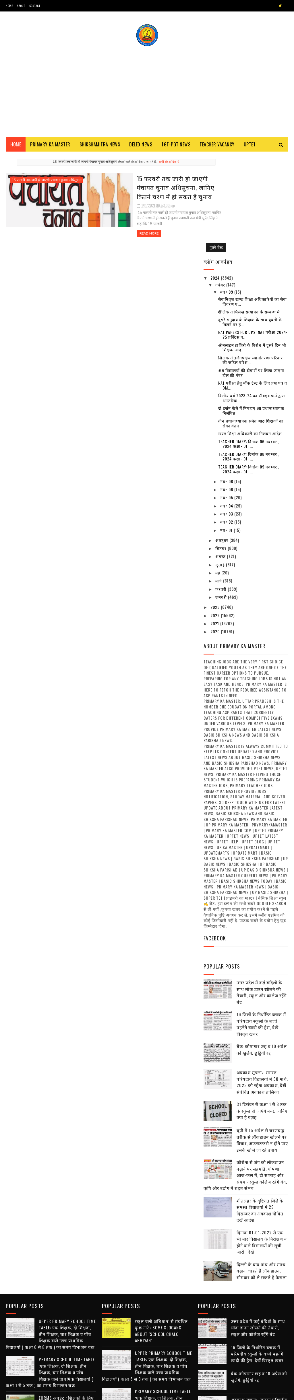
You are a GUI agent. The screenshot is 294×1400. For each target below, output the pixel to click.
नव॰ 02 (227, 422)
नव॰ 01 (227, 430)
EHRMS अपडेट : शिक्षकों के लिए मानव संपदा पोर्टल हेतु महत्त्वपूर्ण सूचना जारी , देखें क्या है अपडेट (66, 1302)
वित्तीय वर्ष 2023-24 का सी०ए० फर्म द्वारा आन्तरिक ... (251, 298)
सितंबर (221, 448)
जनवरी (221, 497)
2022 (215, 515)
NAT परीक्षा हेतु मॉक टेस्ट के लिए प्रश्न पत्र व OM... (252, 285)
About (21, 5)
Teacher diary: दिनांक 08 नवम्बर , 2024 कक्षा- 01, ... (248, 356)
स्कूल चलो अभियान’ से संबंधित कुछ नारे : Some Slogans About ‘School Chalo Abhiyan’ (161, 1229)
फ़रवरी (221, 489)
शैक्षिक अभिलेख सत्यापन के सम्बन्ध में (249, 212)
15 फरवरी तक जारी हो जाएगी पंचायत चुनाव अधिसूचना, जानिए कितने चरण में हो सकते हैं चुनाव (137, 189)
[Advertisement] (147, 90)
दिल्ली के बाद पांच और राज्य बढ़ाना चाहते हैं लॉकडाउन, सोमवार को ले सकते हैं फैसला (262, 1170)
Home (9, 5)
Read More (101, 230)
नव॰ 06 (227, 389)
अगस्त (221, 456)
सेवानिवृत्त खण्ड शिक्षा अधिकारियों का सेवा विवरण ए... (252, 201)
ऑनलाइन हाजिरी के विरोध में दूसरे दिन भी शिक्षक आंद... (252, 247)
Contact (34, 5)
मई (218, 473)
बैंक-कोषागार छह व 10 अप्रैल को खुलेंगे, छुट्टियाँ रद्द (262, 949)
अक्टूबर (222, 440)
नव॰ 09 (227, 192)
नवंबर (220, 185)
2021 (215, 523)
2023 (215, 507)
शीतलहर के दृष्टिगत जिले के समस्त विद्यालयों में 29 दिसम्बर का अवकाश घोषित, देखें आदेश (261, 1110)
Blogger (75, 1393)
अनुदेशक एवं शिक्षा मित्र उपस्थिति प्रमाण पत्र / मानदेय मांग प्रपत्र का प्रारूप (67, 1366)
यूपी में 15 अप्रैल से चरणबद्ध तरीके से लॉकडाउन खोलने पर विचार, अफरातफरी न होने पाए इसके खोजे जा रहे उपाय (262, 1040)
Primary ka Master (50, 146)
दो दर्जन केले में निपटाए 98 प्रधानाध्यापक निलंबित (251, 310)
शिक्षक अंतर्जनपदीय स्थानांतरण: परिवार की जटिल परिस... (250, 260)
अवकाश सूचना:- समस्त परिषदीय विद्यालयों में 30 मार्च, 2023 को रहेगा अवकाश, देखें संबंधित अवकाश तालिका (262, 982)
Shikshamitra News (100, 146)
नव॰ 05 (227, 397)
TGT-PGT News (175, 146)
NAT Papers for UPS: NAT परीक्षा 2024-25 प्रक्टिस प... (253, 234)
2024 (215, 178)
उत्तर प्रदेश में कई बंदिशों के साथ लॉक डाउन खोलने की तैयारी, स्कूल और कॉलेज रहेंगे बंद (262, 892)
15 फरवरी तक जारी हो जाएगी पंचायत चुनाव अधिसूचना (47, 182)
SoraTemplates (33, 1393)
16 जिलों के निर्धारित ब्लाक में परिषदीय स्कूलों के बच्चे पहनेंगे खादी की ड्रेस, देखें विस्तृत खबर (261, 924)
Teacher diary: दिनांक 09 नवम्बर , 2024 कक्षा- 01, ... (248, 369)
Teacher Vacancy (217, 146)
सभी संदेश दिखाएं (153, 164)
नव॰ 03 (227, 414)
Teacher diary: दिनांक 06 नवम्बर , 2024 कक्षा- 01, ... (248, 343)
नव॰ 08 (227, 381)
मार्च (219, 481)
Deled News (140, 146)
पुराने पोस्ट (184, 243)
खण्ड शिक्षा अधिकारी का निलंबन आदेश (250, 333)
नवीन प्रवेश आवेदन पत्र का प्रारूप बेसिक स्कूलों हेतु (163, 1331)
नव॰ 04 (227, 406)
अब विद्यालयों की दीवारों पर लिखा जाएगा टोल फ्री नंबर (251, 272)
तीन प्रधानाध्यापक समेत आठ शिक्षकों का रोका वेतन (251, 323)
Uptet (250, 146)
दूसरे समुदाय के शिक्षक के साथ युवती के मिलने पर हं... (250, 221)
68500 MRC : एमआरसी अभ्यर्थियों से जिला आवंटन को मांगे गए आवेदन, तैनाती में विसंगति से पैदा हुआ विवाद (160, 1363)
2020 (215, 531)
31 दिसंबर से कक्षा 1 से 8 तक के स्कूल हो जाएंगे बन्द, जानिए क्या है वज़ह (262, 1010)
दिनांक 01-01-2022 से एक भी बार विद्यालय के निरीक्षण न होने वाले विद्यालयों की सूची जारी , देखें (262, 1142)
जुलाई (220, 465)
